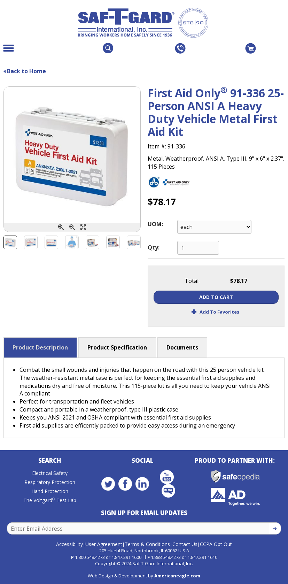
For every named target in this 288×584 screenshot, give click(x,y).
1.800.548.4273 (90, 556)
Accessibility (69, 543)
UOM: (155, 224)
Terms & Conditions (147, 543)
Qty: (153, 247)
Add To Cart (216, 297)
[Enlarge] (83, 227)
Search (49, 461)
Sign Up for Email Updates (144, 513)
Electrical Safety (50, 473)
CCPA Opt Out (216, 543)
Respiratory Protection (49, 482)
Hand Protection (49, 492)
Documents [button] (182, 347)
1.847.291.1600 (126, 556)
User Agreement (103, 543)
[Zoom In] (61, 227)
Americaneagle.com (177, 575)
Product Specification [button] (117, 347)
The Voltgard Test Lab (49, 501)
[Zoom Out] (72, 227)
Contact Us (184, 543)
